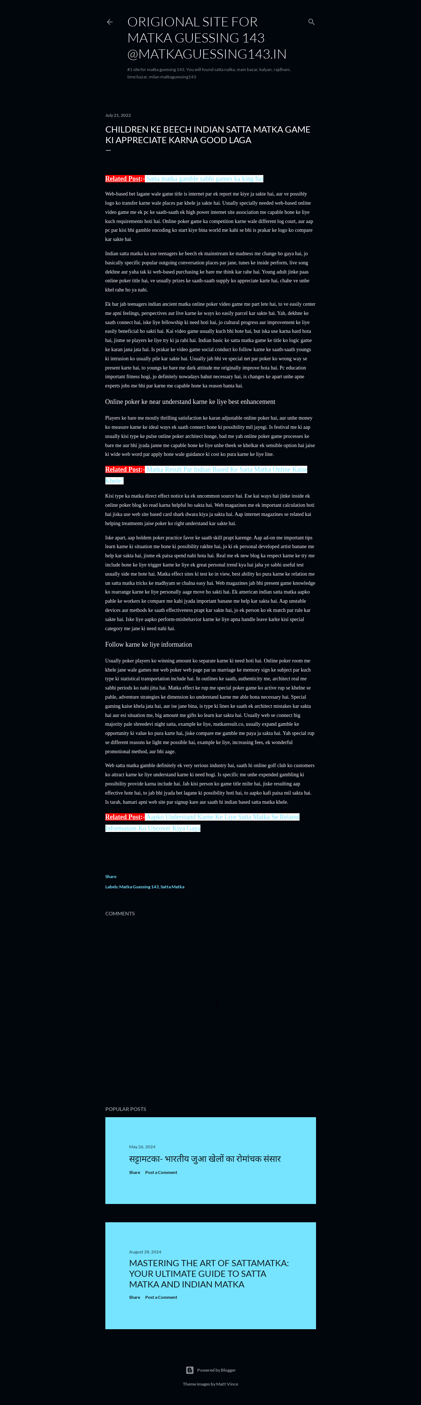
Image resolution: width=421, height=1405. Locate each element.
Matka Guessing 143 (139, 886)
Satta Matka (172, 886)
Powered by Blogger (210, 1370)
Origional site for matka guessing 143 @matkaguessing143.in (207, 37)
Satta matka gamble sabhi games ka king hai (204, 178)
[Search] (311, 20)
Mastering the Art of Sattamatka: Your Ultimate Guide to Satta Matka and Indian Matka (209, 1273)
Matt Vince (227, 1384)
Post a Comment (161, 1172)
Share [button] (110, 876)
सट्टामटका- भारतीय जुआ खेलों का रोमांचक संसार (205, 1158)
